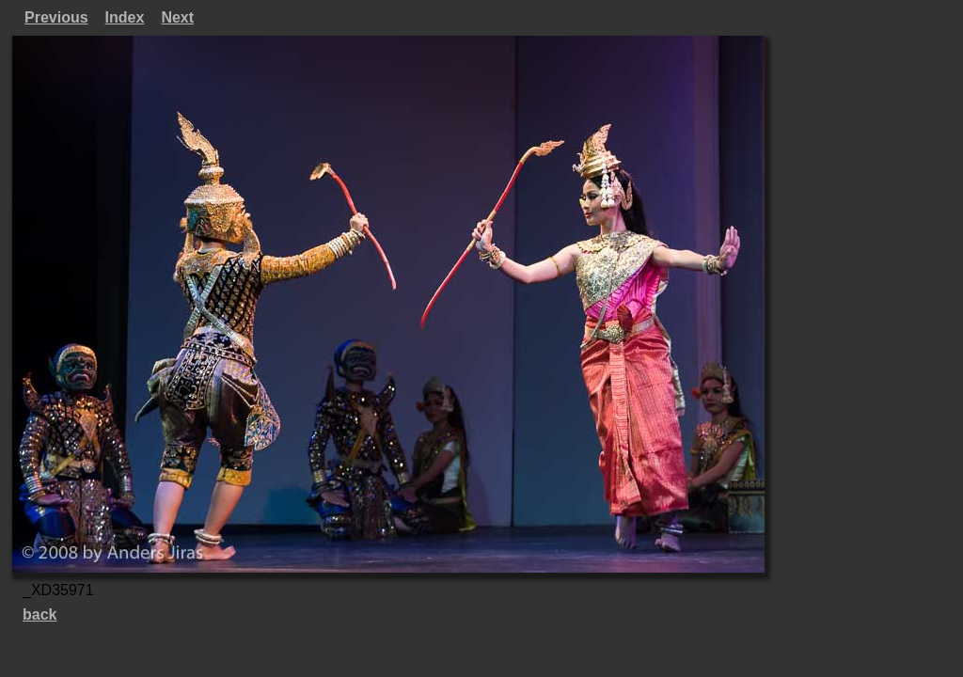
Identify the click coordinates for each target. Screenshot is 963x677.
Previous (56, 17)
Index (125, 17)
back (39, 614)
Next (177, 17)
